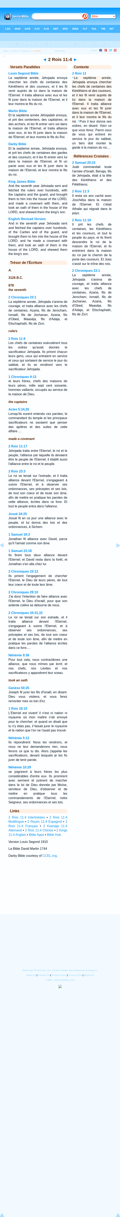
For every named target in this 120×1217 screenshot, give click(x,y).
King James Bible (21, 181)
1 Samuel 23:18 (20, 551)
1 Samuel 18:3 (19, 534)
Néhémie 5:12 (18, 738)
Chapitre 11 (26, 51)
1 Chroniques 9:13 (22, 377)
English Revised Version (27, 219)
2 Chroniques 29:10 (23, 592)
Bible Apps (36, 834)
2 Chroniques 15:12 (23, 571)
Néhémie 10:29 (19, 767)
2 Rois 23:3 (16, 471)
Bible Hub (54, 834)
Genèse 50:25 (18, 688)
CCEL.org (50, 855)
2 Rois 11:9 (16, 338)
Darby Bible (17, 144)
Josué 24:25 (17, 514)
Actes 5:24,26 (18, 409)
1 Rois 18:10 (17, 708)
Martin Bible (17, 111)
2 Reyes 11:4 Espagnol (45, 821)
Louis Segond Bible (23, 73)
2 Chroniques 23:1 (22, 297)
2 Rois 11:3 (80, 191)
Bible (6, 51)
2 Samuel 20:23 (83, 162)
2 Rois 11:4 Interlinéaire (26, 817)
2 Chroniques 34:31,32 (25, 613)
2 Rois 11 (79, 73)
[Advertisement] (60, 890)
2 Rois (14, 51)
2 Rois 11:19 (81, 220)
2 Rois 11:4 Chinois (39, 830)
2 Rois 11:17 (17, 446)
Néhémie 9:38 (18, 655)
